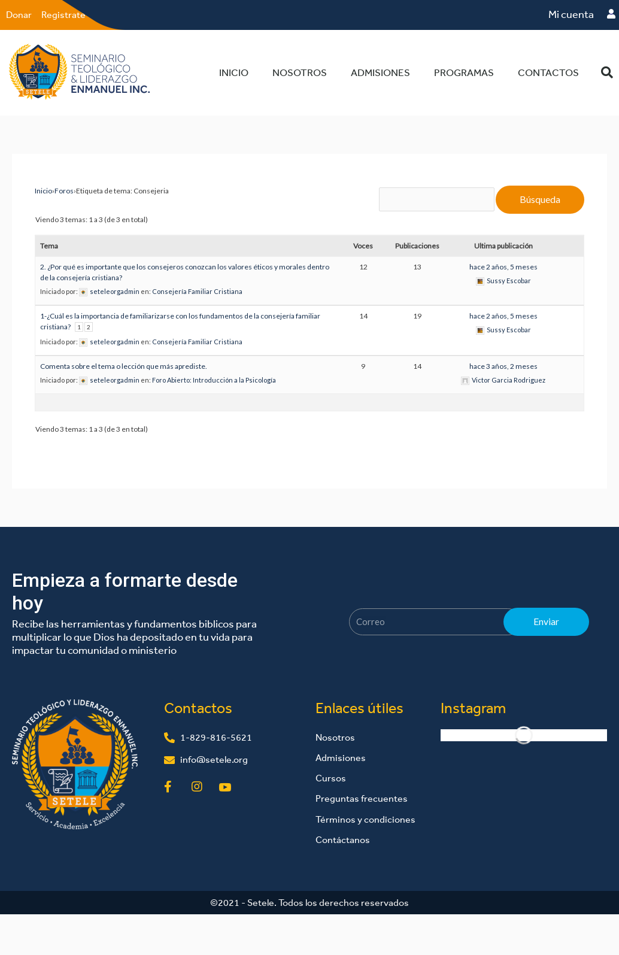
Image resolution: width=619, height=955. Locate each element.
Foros (64, 190)
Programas (464, 72)
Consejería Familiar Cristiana (197, 291)
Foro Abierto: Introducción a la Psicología (214, 380)
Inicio (233, 72)
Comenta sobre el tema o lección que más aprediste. (123, 366)
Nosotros (299, 72)
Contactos (548, 72)
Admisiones (380, 72)
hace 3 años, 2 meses (503, 366)
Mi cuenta (571, 14)
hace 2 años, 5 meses (503, 266)
